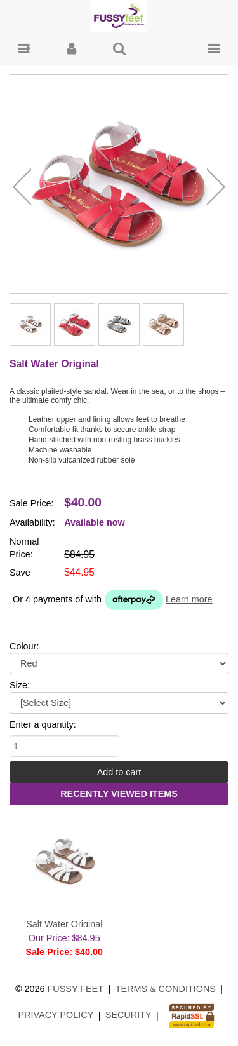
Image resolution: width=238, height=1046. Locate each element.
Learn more (189, 599)
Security (128, 1015)
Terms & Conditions (166, 989)
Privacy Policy (56, 1015)
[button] (23, 48)
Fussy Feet (76, 989)
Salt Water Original (64, 924)
